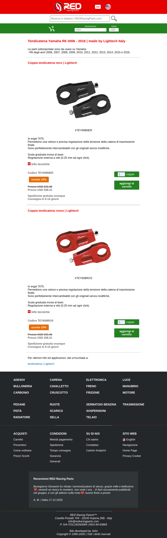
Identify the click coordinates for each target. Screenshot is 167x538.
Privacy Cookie (132, 455)
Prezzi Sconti (21, 455)
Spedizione (56, 444)
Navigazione (130, 444)
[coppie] (121, 174)
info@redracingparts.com (83, 521)
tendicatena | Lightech (41, 363)
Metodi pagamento (61, 439)
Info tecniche (39, 164)
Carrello (18, 439)
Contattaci (92, 444)
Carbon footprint (96, 450)
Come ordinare (22, 450)
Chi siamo (92, 439)
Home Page (130, 450)
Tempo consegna (60, 450)
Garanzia (55, 455)
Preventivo (19, 444)
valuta (114, 26)
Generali (55, 461)
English (130, 439)
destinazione (90, 26)
